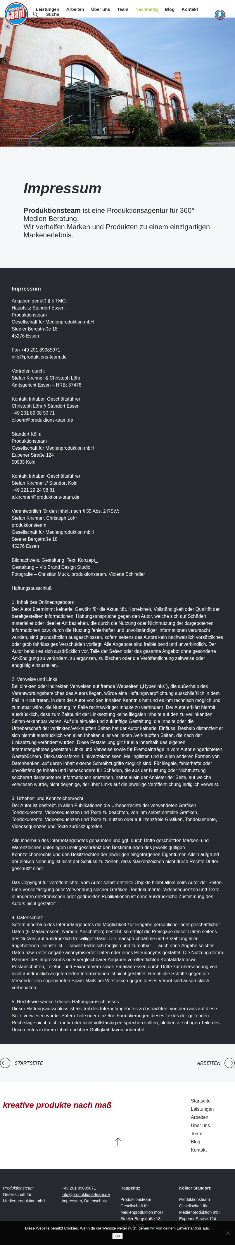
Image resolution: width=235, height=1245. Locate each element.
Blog (169, 9)
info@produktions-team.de (86, 1194)
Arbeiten (75, 9)
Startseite (29, 1063)
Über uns (100, 9)
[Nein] (228, 1233)
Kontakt (190, 9)
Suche (52, 14)
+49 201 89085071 (79, 1188)
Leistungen (47, 9)
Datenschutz (95, 1201)
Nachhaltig (146, 9)
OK (117, 1236)
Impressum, (72, 1201)
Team (122, 9)
